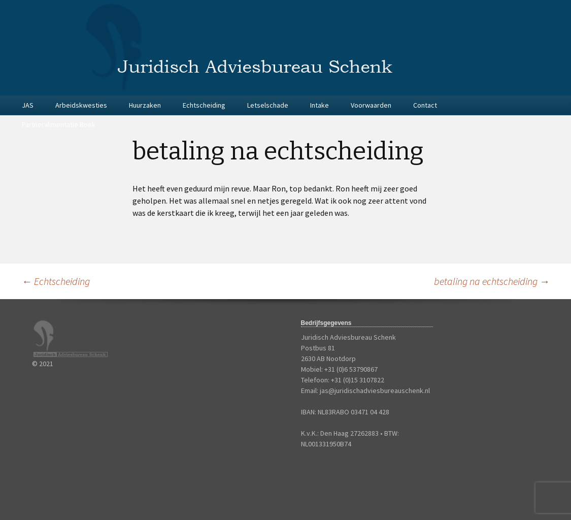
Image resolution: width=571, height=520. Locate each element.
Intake (319, 105)
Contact (425, 105)
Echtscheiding (204, 105)
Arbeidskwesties (81, 105)
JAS (27, 105)
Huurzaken (145, 105)
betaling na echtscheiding (492, 281)
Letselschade (267, 105)
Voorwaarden (371, 105)
